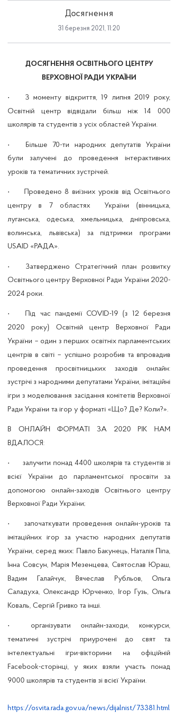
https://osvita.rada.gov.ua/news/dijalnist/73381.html (89, 708)
